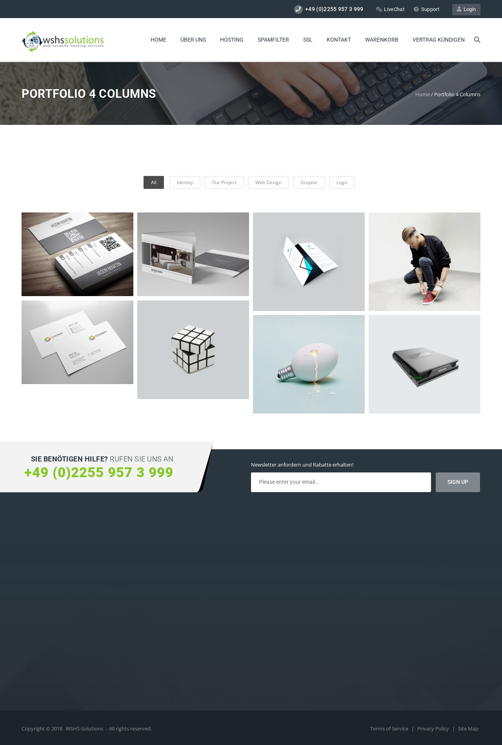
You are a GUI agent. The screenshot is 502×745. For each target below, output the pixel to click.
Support (426, 9)
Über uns (193, 40)
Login (466, 9)
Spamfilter (273, 40)
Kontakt (339, 40)
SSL (308, 40)
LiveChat (390, 9)
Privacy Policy (433, 728)
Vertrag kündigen (439, 40)
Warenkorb (381, 40)
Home (158, 40)
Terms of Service (389, 728)
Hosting (232, 40)
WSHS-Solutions (84, 728)
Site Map (468, 728)
